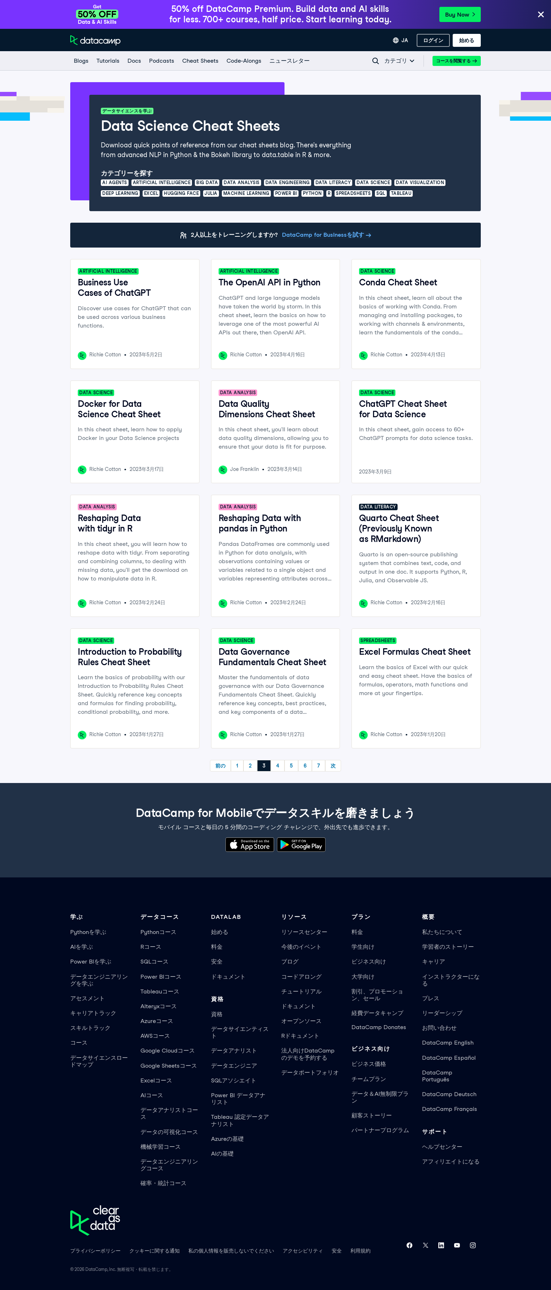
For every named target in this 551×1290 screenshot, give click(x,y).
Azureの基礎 (227, 1138)
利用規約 (360, 1251)
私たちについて (442, 932)
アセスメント (87, 998)
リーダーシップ (442, 1013)
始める (219, 932)
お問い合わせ (439, 1027)
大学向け (363, 976)
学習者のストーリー (448, 946)
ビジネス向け (368, 961)
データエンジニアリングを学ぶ (99, 980)
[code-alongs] (243, 61)
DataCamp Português (437, 1076)
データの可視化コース (169, 1132)
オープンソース (301, 1021)
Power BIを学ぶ (90, 961)
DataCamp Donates (378, 1027)
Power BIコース (161, 976)
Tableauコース (159, 991)
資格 (217, 1014)
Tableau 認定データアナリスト (240, 1120)
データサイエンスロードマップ (99, 1061)
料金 (217, 946)
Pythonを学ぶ (88, 932)
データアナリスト (234, 1050)
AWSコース (155, 1035)
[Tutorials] (107, 61)
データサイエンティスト (240, 1032)
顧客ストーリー (371, 1115)
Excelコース (156, 1080)
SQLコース (154, 961)
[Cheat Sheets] (200, 61)
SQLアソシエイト (233, 1080)
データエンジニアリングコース (169, 1165)
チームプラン (368, 1079)
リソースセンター (304, 932)
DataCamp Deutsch (449, 1094)
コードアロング (301, 976)
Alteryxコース (158, 1006)
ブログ (290, 961)
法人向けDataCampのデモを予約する (308, 1054)
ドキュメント (228, 976)
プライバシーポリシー (95, 1251)
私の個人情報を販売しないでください (231, 1251)
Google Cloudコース (167, 1050)
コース (79, 1042)
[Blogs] (80, 61)
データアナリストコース (169, 1113)
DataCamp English (448, 1042)
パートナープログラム (380, 1130)
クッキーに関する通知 (154, 1251)
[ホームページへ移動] (95, 40)
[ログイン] (433, 40)
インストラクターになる (451, 980)
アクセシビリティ (303, 1251)
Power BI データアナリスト (238, 1099)
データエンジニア (234, 1065)
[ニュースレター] (289, 61)
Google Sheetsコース (168, 1065)
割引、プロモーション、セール (377, 995)
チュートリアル (301, 991)
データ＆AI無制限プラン (380, 1097)
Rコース (150, 946)
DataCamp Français (449, 1109)
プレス (430, 998)
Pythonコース (158, 932)
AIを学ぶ (81, 946)
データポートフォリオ (310, 1072)
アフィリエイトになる (451, 1161)
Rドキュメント (300, 1035)
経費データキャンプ (377, 1013)
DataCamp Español (449, 1057)
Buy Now (460, 14)
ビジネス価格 (368, 1063)
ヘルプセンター (442, 1146)
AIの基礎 (222, 1153)
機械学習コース (160, 1146)
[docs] (134, 61)
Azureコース (156, 1021)
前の (220, 766)
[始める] (467, 40)
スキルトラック (90, 1027)
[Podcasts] (161, 61)
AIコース (151, 1095)
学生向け (363, 946)
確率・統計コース (163, 1183)
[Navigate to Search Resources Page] (375, 61)
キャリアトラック (93, 1013)
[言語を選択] (400, 40)
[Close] (541, 15)
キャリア (433, 961)
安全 (217, 961)
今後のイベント (301, 946)
